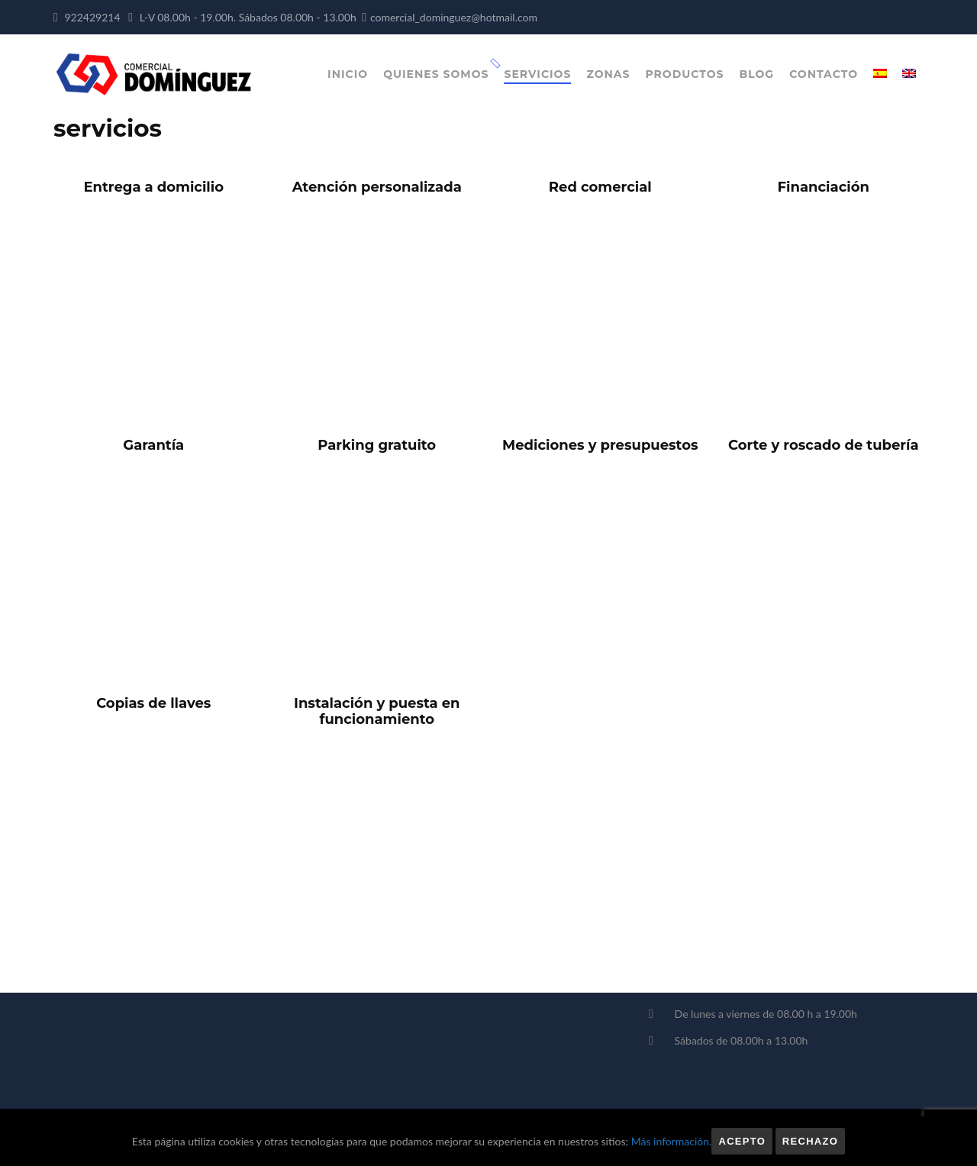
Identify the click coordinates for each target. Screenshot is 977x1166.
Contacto (823, 74)
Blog (757, 74)
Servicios (537, 74)
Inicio (347, 74)
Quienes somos (435, 74)
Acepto (742, 1141)
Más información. (671, 1141)
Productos (684, 74)
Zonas (608, 74)
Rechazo (810, 1141)
